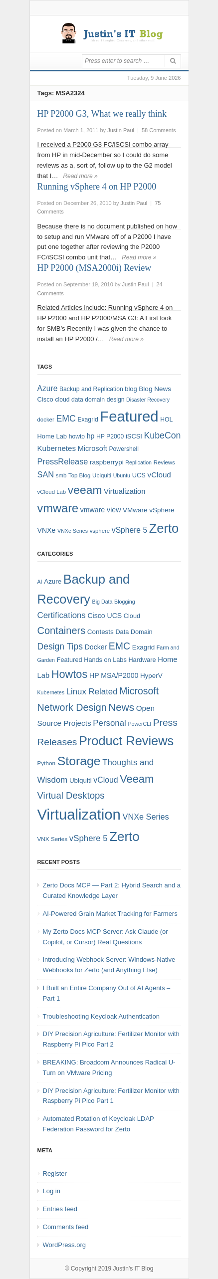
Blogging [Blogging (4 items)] (124, 602)
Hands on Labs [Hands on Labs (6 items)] (105, 659)
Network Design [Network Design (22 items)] (72, 707)
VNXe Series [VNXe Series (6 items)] (72, 531)
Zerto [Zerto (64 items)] (124, 837)
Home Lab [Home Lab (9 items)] (52, 436)
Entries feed (60, 1209)
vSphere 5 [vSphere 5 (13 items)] (88, 838)
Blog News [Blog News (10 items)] (155, 389)
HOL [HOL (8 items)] (166, 419)
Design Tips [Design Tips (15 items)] (60, 646)
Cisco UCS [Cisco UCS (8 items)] (104, 616)
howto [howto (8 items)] (77, 436)
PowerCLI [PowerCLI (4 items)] (139, 724)
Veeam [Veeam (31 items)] (137, 779)
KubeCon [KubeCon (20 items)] (162, 435)
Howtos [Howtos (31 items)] (69, 674)
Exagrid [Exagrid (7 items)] (143, 647)
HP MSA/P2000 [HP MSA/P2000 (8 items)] (113, 675)
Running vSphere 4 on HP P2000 (97, 187)
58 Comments (159, 130)
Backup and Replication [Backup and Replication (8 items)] (91, 389)
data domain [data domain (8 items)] (88, 399)
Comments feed (66, 1227)
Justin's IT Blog (133, 1268)
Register (55, 1173)
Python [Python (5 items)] (46, 763)
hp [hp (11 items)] (91, 436)
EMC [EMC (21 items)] (119, 645)
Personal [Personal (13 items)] (109, 723)
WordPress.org (64, 1245)
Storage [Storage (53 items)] (79, 761)
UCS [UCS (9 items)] (139, 475)
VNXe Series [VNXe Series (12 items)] (146, 816)
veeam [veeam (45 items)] (85, 489)
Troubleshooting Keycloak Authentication (101, 1016)
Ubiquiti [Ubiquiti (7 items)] (101, 475)
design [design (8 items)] (116, 399)
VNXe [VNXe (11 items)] (46, 530)
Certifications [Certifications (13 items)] (61, 615)
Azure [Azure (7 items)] (52, 581)
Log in (51, 1191)
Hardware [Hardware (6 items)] (142, 659)
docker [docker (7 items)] (45, 420)
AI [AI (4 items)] (39, 582)
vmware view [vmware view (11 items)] (100, 510)
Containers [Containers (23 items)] (61, 630)
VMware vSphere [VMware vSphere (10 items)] (149, 510)
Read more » (80, 176)
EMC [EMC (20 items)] (65, 419)
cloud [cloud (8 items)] (62, 399)
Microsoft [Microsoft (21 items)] (139, 690)
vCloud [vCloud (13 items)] (159, 474)
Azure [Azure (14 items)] (47, 388)
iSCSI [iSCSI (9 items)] (134, 436)
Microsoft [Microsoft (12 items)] (92, 448)
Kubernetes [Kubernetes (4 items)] (51, 692)
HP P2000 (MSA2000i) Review (94, 268)
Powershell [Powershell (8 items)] (124, 448)
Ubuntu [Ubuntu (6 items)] (121, 475)
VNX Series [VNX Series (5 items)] (52, 839)
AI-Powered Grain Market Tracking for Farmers (110, 913)
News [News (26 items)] (121, 707)
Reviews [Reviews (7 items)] (164, 462)
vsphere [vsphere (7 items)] (100, 531)
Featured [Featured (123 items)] (129, 416)
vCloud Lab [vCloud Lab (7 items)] (51, 492)
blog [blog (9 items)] (131, 389)
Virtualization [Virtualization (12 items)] (124, 491)
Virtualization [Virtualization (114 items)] (79, 814)
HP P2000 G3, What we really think (102, 114)
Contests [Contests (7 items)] (100, 632)
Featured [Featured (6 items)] (69, 659)
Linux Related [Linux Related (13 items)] (92, 691)
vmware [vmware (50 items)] (58, 508)
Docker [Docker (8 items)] (96, 647)
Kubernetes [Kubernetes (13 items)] (56, 448)
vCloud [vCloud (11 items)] (105, 780)
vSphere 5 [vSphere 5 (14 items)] (129, 530)
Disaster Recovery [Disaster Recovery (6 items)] (148, 400)
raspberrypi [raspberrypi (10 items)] (107, 462)
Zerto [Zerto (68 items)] (164, 528)
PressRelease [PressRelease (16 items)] (62, 461)
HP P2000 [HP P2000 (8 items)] (110, 436)
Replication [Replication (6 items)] (138, 462)
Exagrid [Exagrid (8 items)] (87, 419)
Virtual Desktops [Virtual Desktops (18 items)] (71, 795)
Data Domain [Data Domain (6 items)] (133, 632)
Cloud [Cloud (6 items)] (132, 616)
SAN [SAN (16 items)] (45, 474)
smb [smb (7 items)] (61, 475)
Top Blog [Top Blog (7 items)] (79, 475)
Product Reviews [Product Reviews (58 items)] (126, 741)
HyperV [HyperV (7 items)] (151, 675)
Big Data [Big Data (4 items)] (102, 602)
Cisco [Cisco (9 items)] (45, 399)
